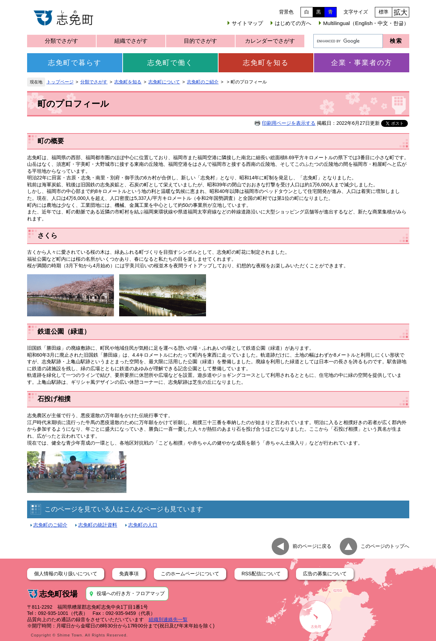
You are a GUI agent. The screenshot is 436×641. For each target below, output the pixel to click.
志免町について (164, 82)
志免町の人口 (142, 525)
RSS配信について (261, 573)
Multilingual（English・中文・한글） (366, 23)
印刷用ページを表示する (288, 123)
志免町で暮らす (74, 62)
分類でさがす (61, 41)
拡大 (401, 12)
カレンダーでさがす (270, 41)
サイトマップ (247, 23)
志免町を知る (266, 62)
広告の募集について (325, 573)
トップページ (60, 82)
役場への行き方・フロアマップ (131, 593)
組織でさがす (131, 41)
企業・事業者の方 (361, 62)
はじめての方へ (293, 23)
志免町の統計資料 (97, 525)
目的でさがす (200, 41)
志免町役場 (58, 594)
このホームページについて (190, 573)
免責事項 (129, 573)
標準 (383, 12)
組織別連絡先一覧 (168, 619)
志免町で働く (170, 62)
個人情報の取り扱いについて (65, 573)
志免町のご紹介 (203, 82)
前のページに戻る (312, 546)
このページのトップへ (385, 546)
